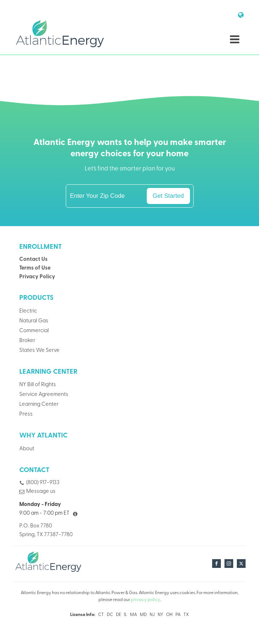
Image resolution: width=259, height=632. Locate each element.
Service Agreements (43, 394)
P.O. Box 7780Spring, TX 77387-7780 (46, 530)
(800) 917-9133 (43, 483)
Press (26, 414)
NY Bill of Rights (37, 385)
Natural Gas (33, 321)
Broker (27, 341)
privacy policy (145, 600)
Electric (28, 311)
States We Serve (39, 350)
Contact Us (33, 259)
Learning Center (38, 404)
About (26, 449)
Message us (41, 491)
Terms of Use (34, 268)
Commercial (34, 331)
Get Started (168, 195)
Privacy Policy (37, 277)
